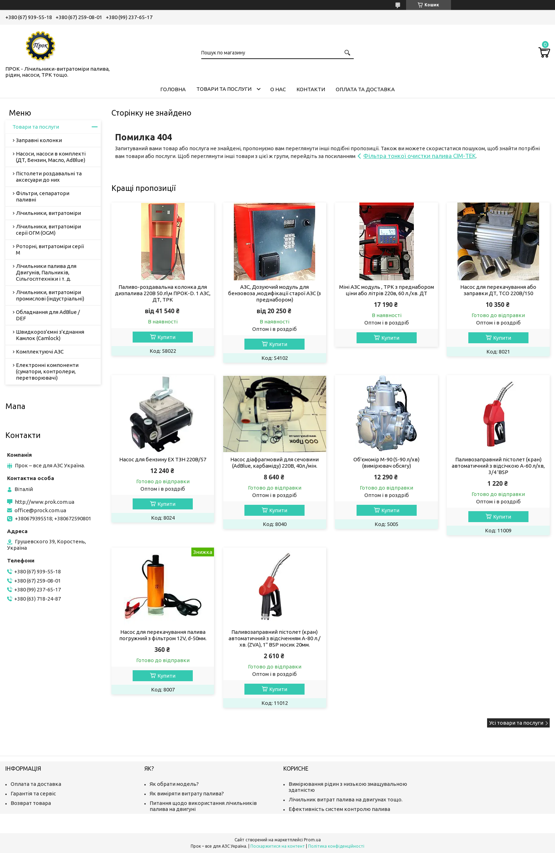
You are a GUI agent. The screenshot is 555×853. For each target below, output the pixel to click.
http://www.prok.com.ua (44, 502)
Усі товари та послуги (516, 723)
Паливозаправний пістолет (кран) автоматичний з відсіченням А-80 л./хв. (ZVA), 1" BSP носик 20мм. (274, 638)
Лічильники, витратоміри (48, 213)
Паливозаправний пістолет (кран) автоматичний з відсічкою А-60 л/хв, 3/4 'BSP (498, 465)
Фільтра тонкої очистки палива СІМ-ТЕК (419, 155)
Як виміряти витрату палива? (187, 793)
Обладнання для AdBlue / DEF (48, 315)
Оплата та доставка (365, 89)
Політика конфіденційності (336, 846)
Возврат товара (31, 803)
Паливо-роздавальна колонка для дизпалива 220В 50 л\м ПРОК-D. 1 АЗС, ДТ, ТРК (162, 293)
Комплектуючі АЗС (40, 352)
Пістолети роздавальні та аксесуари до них (49, 176)
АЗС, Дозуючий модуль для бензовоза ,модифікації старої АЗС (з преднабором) (274, 293)
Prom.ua (312, 839)
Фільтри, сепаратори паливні (42, 196)
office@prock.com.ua (40, 510)
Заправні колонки (39, 140)
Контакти (310, 89)
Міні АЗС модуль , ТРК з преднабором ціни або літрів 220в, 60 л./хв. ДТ (386, 290)
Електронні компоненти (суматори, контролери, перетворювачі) (47, 371)
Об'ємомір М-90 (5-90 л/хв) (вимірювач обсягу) (386, 462)
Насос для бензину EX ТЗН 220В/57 (162, 459)
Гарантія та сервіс (33, 793)
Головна (173, 89)
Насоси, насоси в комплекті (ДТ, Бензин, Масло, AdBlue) (51, 157)
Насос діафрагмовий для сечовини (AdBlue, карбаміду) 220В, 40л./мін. (274, 462)
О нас (278, 89)
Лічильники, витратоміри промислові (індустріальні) (50, 295)
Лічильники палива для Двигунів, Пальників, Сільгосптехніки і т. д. (46, 272)
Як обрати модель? (174, 784)
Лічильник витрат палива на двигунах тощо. (346, 799)
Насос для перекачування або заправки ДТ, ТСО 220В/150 (498, 290)
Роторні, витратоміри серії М (50, 249)
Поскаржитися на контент (277, 846)
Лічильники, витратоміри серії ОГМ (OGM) (48, 229)
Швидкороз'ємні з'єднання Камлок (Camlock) (50, 335)
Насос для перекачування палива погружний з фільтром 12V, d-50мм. (163, 635)
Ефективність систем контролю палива (339, 809)
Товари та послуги (224, 89)
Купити (166, 337)
